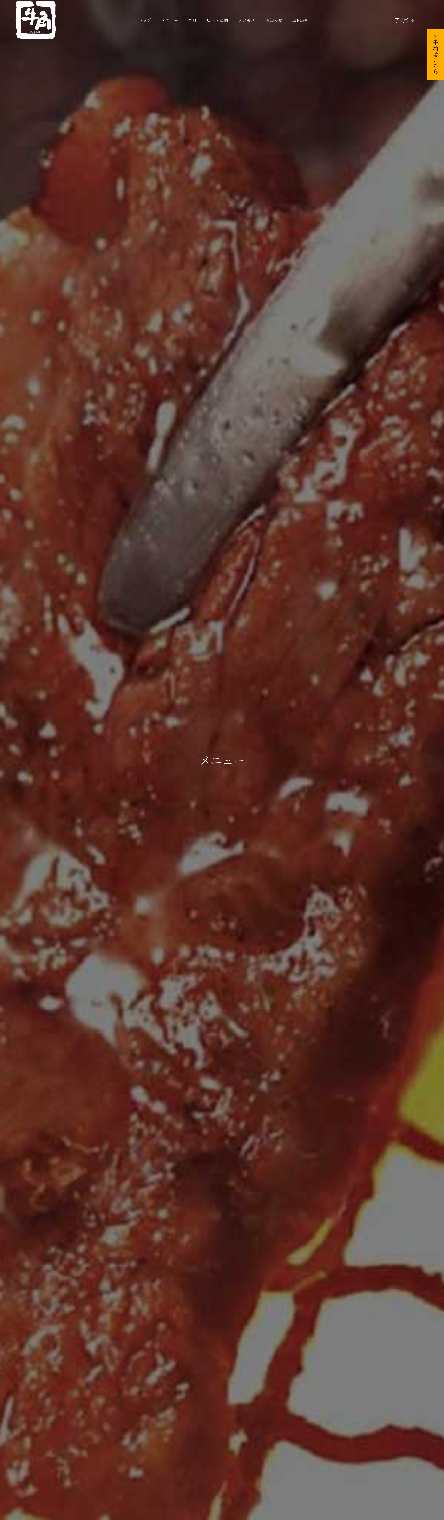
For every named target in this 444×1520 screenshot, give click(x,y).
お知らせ (273, 20)
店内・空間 (217, 20)
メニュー (169, 20)
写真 (192, 20)
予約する (405, 20)
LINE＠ (299, 20)
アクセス (246, 20)
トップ (144, 20)
